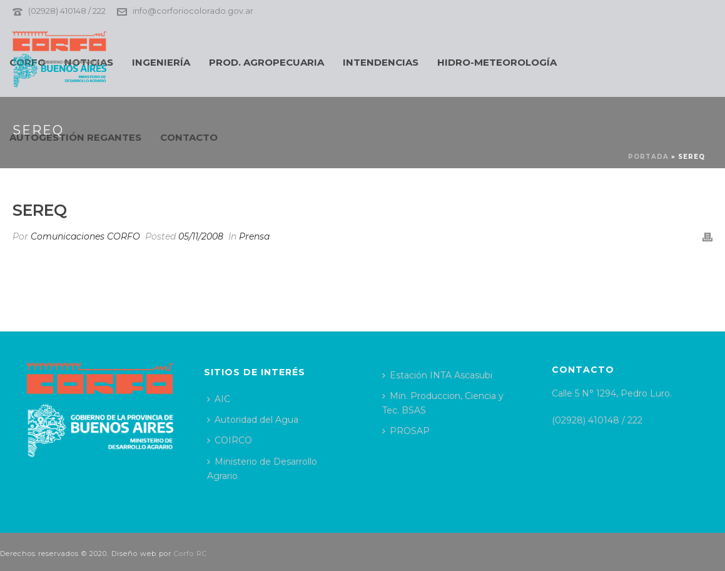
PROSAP (406, 431)
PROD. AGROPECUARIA (266, 62)
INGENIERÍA (161, 62)
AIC (218, 399)
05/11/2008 (200, 236)
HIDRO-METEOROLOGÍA (497, 62)
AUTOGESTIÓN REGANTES (75, 137)
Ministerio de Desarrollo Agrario (262, 469)
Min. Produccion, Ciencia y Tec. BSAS (443, 403)
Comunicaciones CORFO (85, 236)
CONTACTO (189, 137)
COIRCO (229, 440)
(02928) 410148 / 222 (67, 11)
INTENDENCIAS (380, 62)
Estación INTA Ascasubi (437, 375)
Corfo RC (190, 553)
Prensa (254, 236)
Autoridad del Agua (252, 419)
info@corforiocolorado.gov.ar (193, 11)
